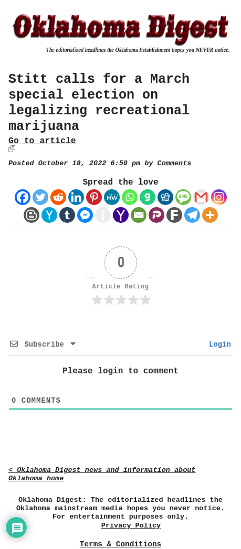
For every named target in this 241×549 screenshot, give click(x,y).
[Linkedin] (76, 197)
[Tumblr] (67, 215)
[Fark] (174, 215)
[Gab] (147, 197)
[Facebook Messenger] (85, 215)
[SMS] (183, 197)
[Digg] (165, 197)
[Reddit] (58, 197)
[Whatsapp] (130, 197)
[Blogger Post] (31, 215)
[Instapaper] (103, 215)
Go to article (42, 141)
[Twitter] (40, 197)
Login (218, 344)
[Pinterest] (94, 197)
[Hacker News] (49, 215)
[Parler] (156, 215)
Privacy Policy (131, 526)
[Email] (138, 215)
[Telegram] (192, 215)
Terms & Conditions (120, 544)
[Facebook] (22, 197)
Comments (175, 163)
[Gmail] (201, 197)
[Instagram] (219, 197)
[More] (210, 215)
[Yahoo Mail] (121, 215)
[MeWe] (112, 197)
